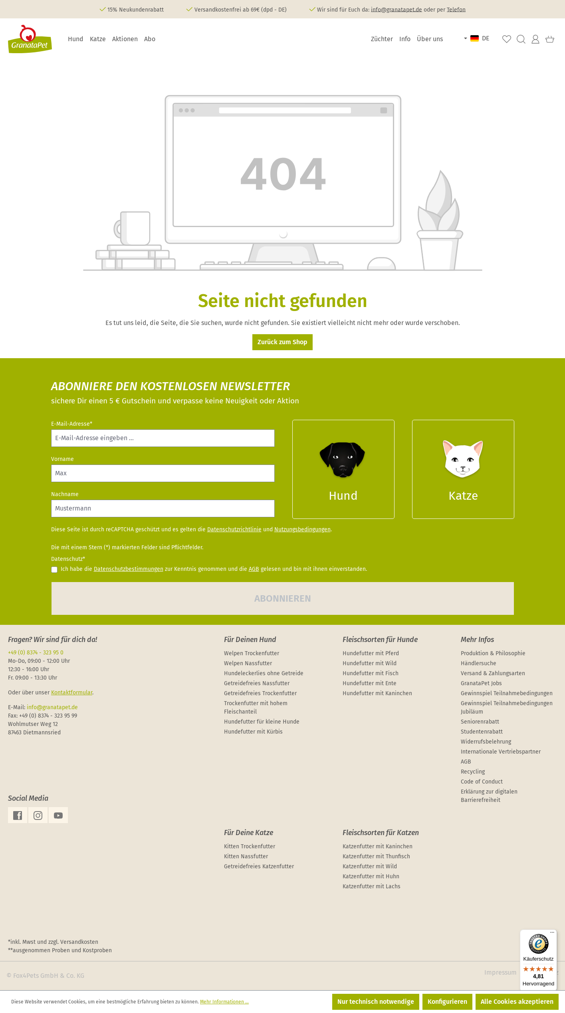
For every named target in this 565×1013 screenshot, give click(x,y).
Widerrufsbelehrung (486, 741)
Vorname (62, 459)
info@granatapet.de (396, 9)
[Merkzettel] (507, 39)
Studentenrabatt (482, 731)
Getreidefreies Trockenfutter (260, 693)
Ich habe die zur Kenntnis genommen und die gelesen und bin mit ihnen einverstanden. (214, 569)
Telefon (456, 9)
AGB (254, 569)
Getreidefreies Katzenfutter (259, 866)
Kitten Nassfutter (246, 856)
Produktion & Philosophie (493, 653)
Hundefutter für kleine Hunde (261, 721)
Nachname (65, 494)
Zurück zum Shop (282, 342)
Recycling (473, 771)
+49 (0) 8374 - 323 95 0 (35, 652)
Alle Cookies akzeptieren (517, 1001)
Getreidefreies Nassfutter (256, 683)
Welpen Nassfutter (248, 663)
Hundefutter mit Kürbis (253, 731)
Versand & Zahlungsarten (493, 673)
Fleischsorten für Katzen (381, 832)
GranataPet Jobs (481, 683)
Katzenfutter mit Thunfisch (376, 856)
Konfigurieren (447, 1001)
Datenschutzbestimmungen (128, 569)
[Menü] (552, 934)
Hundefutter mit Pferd (371, 653)
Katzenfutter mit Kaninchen (377, 846)
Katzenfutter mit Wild (370, 866)
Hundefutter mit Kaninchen (377, 693)
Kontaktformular (71, 692)
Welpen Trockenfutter (251, 653)
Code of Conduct (482, 781)
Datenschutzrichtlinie (234, 529)
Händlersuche (478, 663)
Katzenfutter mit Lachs (371, 886)
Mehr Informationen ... (224, 1002)
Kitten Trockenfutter (249, 846)
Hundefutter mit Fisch (370, 673)
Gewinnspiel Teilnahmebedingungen (507, 693)
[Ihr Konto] (535, 39)
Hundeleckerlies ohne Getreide (263, 673)
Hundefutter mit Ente (369, 683)
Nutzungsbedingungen (302, 529)
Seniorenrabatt (480, 721)
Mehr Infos (477, 639)
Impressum (500, 972)
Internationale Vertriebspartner (501, 751)
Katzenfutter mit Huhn (371, 876)
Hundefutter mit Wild (369, 663)
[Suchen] (521, 39)
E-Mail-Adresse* (71, 424)
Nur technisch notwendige (375, 1001)
